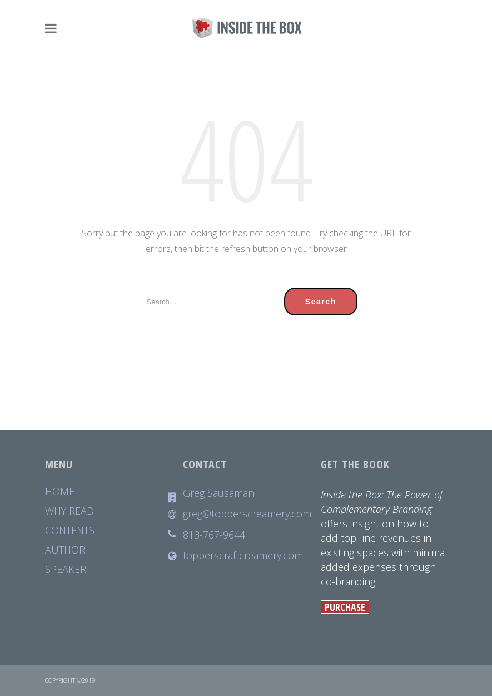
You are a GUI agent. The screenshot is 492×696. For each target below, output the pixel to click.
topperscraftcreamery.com (243, 555)
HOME (59, 491)
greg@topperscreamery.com (246, 514)
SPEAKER (65, 569)
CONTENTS (70, 530)
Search (320, 301)
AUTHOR (65, 550)
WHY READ (69, 511)
